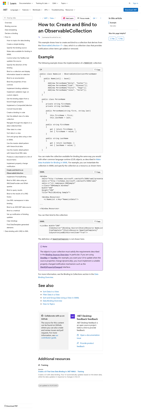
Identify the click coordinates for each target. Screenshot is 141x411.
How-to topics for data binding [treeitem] (18, 40)
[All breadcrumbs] (40, 18)
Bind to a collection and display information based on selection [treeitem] (18, 73)
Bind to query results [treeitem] (14, 190)
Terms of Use (88, 404)
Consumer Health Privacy (69, 404)
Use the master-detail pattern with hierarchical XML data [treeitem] (18, 151)
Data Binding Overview (52, 300)
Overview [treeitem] (8, 22)
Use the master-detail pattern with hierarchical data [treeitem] (18, 144)
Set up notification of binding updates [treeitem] (18, 215)
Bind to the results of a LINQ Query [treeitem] (17, 195)
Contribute (43, 404)
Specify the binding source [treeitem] (17, 48)
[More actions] (101, 18)
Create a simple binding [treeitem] (15, 44)
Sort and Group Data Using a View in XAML (61, 297)
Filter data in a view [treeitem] (14, 129)
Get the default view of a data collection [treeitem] (18, 117)
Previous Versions (22, 404)
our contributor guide (49, 336)
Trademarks (100, 404)
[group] (70, 192)
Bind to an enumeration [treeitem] (15, 78)
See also (113, 26)
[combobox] (17, 18)
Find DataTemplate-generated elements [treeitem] (18, 226)
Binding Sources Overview (57, 254)
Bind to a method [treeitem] (13, 210)
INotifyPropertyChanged (51, 267)
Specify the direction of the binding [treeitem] (17, 66)
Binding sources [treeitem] (11, 26)
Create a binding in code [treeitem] (16, 112)
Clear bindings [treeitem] (12, 221)
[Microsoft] (4, 3)
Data (52, 18)
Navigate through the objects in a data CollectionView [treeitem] (19, 124)
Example (113, 22)
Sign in (135, 3)
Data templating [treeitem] (11, 30)
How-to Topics (49, 304)
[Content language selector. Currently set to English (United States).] (14, 398)
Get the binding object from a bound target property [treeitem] (18, 100)
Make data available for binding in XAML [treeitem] (19, 52)
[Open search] (129, 3)
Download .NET (131, 10)
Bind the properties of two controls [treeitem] (16, 83)
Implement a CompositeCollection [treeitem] (19, 105)
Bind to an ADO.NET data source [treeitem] (19, 207)
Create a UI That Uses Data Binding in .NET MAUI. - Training (61, 371)
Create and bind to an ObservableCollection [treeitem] (15, 171)
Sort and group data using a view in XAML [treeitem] (19, 138)
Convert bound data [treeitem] (14, 109)
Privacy (53, 404)
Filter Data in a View (51, 294)
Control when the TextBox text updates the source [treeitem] (18, 59)
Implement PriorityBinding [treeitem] (16, 176)
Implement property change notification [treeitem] (17, 165)
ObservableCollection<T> (52, 45)
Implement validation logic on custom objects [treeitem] (18, 93)
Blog (33, 404)
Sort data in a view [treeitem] (14, 133)
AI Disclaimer (8, 404)
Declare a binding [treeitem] (11, 33)
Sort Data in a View (51, 291)
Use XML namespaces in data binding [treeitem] (18, 202)
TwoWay (54, 257)
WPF (46, 18)
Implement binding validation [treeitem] (18, 88)
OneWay (44, 257)
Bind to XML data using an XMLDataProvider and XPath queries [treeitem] (17, 183)
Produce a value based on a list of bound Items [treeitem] (19, 158)
